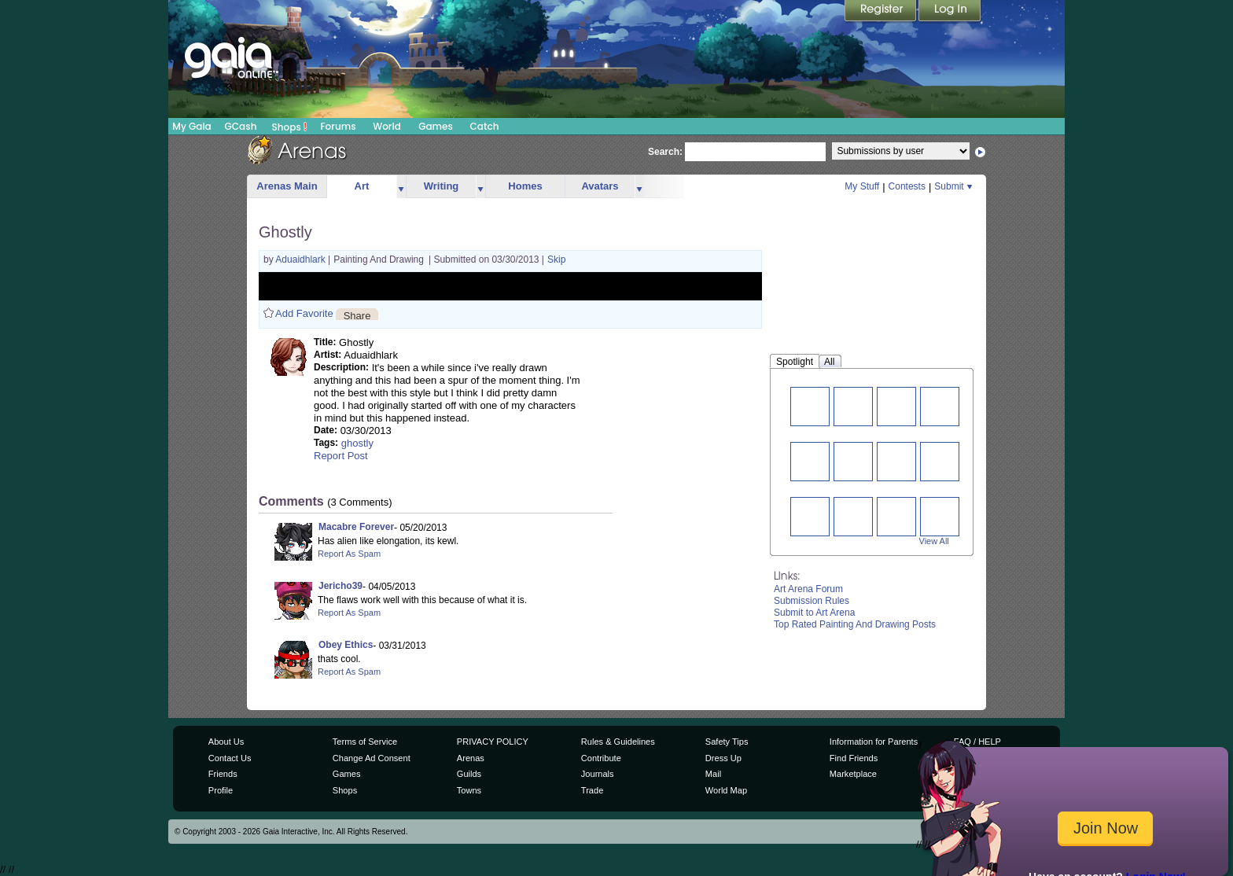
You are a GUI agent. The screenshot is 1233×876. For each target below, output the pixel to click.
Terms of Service (365, 741)
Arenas (470, 758)
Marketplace (853, 773)
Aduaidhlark (301, 259)
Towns (469, 790)
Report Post (341, 456)
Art (362, 186)
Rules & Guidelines (618, 741)
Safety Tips (727, 741)
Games (435, 126)
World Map (726, 790)
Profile (220, 790)
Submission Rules (811, 600)
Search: (665, 151)
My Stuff (862, 186)
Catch (484, 126)
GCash (241, 126)
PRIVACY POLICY (492, 741)
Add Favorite (304, 313)
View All (934, 541)
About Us (226, 741)
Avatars (599, 186)
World (387, 126)
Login (949, 12)
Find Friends (854, 758)
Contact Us (230, 758)
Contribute (601, 758)
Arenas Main (286, 186)
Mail (713, 773)
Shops (289, 126)
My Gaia (191, 126)
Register (881, 12)
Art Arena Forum (808, 588)
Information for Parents (874, 741)
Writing (441, 186)
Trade (592, 790)
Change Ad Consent (371, 758)
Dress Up (723, 758)
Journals (597, 773)
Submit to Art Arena (814, 612)
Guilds (469, 773)
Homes (525, 186)
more (401, 186)
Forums (337, 126)
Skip (556, 259)
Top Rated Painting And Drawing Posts (855, 624)
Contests (907, 186)
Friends (222, 773)
